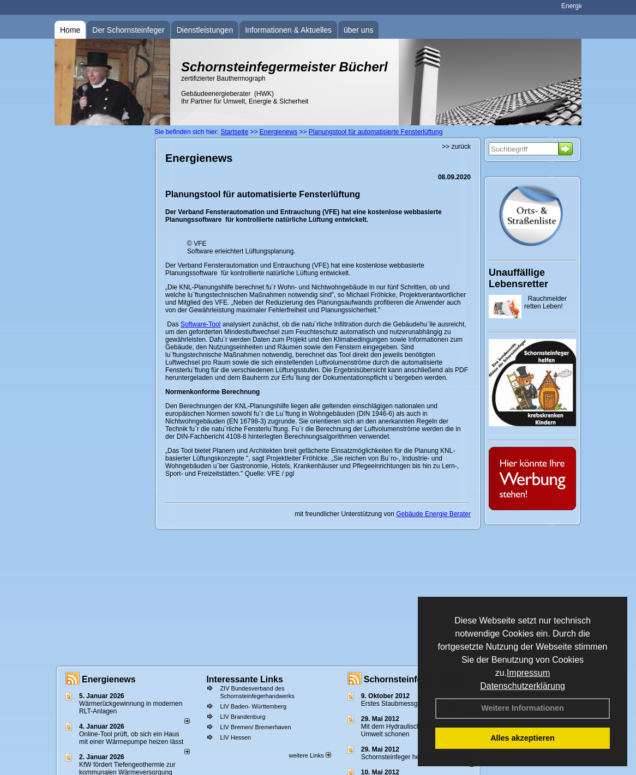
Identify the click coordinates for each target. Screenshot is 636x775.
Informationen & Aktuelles (288, 30)
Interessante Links (244, 679)
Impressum (528, 672)
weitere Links (310, 755)
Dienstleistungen (205, 30)
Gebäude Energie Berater (433, 514)
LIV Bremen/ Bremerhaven (255, 727)
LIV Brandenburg (242, 716)
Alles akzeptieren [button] (522, 738)
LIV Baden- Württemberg (253, 706)
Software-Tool (200, 324)
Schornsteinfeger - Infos (414, 679)
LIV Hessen (235, 737)
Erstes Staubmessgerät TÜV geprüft (413, 703)
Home (70, 30)
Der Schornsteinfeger (128, 30)
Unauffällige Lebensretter (518, 278)
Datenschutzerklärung (522, 686)
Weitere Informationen (522, 708)
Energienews (109, 679)
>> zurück (456, 146)
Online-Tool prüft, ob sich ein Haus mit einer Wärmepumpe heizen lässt (131, 738)
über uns (358, 30)
